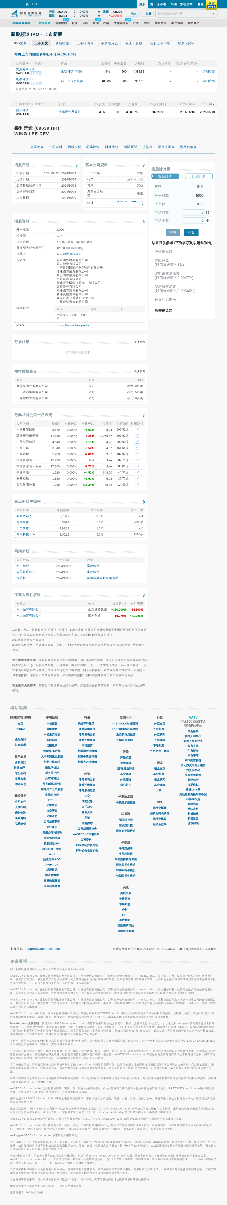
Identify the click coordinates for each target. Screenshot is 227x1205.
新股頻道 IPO (52, 843)
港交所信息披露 (125, 734)
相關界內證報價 (87, 761)
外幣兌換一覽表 (159, 751)
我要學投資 (193, 799)
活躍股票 (51, 745)
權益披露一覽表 (52, 849)
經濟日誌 (51, 869)
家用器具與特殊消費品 (103, 578)
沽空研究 (51, 810)
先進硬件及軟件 (70, 111)
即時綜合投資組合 (87, 850)
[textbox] (186, 13)
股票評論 (125, 763)
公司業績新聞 (52, 821)
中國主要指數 (52, 734)
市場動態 (125, 904)
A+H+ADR (51, 864)
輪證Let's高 (193, 789)
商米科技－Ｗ (25, 534)
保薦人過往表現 (27, 595)
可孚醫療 (22, 522)
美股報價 (125, 898)
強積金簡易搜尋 (159, 813)
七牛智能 (22, 565)
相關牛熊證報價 (87, 756)
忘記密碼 (20, 773)
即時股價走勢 (87, 790)
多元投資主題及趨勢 (193, 765)
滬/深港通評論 (125, 768)
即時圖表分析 (87, 734)
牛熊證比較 (126, 853)
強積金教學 (159, 824)
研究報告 (125, 784)
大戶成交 (87, 806)
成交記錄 (87, 801)
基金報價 (159, 774)
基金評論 (125, 774)
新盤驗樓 (193, 813)
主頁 (20, 723)
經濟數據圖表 (52, 880)
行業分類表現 (52, 761)
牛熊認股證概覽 (125, 802)
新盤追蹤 (193, 818)
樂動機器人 (24, 516)
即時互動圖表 (87, 740)
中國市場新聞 (125, 740)
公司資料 (87, 839)
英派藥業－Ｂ (25, 69)
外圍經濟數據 (126, 931)
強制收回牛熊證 (125, 875)
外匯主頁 (159, 723)
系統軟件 (93, 565)
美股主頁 (125, 893)
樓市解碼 (193, 823)
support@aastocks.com (42, 949)
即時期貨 (51, 740)
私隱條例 (20, 823)
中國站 (20, 729)
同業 (87, 817)
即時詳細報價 (87, 729)
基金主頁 (159, 768)
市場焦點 (193, 784)
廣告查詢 (20, 812)
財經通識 (193, 804)
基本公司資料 (96, 165)
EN (34, 4)
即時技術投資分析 (87, 845)
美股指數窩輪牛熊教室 (193, 794)
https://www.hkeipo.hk (73, 325)
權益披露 (87, 823)
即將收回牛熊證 (125, 864)
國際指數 (51, 729)
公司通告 (51, 805)
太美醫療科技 (25, 572)
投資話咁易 (193, 770)
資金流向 (87, 812)
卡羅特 (21, 578)
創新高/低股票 (52, 751)
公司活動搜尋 (52, 838)
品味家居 (193, 809)
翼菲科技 (22, 110)
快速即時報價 (87, 723)
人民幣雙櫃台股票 (52, 756)
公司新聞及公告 (87, 828)
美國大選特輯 (193, 775)
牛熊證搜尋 (126, 848)
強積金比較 (159, 818)
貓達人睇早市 (193, 736)
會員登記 (20, 762)
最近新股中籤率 (27, 502)
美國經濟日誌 (126, 925)
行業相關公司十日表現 (33, 415)
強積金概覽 (159, 807)
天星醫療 (22, 528)
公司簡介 (20, 801)
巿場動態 (159, 745)
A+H (52, 854)
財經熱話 (193, 779)
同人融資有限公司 (69, 254)
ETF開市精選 (193, 760)
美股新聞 (125, 920)
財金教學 (20, 744)
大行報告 (51, 827)
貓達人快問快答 (193, 741)
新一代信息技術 (72, 81)
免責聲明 (20, 818)
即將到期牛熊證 (125, 870)
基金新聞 (159, 779)
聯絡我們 (20, 784)
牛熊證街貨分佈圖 (126, 859)
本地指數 (51, 723)
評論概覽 (125, 757)
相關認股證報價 (87, 751)
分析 (126, 909)
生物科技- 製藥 (71, 71)
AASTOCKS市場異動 (87, 834)
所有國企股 (52, 772)
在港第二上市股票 (52, 789)
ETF (52, 800)
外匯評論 (125, 779)
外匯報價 (159, 729)
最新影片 (193, 731)
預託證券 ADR (52, 859)
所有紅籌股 (52, 778)
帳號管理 (20, 767)
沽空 (87, 795)
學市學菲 (193, 755)
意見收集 (20, 778)
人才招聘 (20, 807)
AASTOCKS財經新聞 (126, 723)
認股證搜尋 (126, 819)
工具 (159, 790)
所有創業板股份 (52, 783)
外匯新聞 (159, 734)
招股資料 (22, 221)
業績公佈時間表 (52, 832)
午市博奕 (193, 750)
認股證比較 (126, 825)
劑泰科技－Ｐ (25, 79)
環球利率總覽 (52, 886)
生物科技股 (52, 794)
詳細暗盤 (209, 71)
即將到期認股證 (125, 830)
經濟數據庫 (52, 875)
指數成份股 (52, 767)
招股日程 (22, 165)
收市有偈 (193, 745)
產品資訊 (20, 739)
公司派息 (51, 816)
